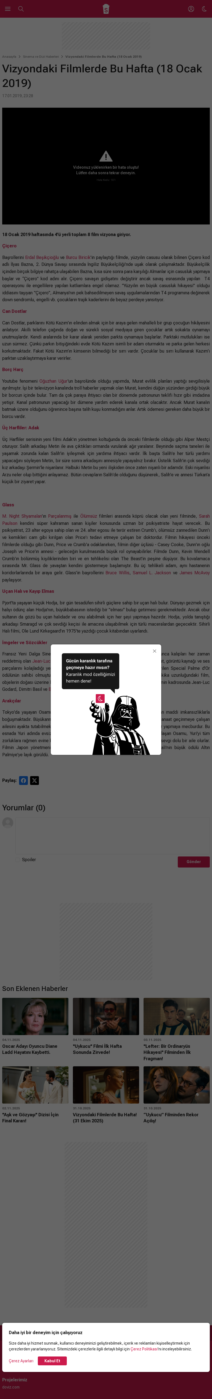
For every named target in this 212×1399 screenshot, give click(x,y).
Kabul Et (52, 1361)
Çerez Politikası (144, 1349)
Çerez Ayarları (21, 1361)
